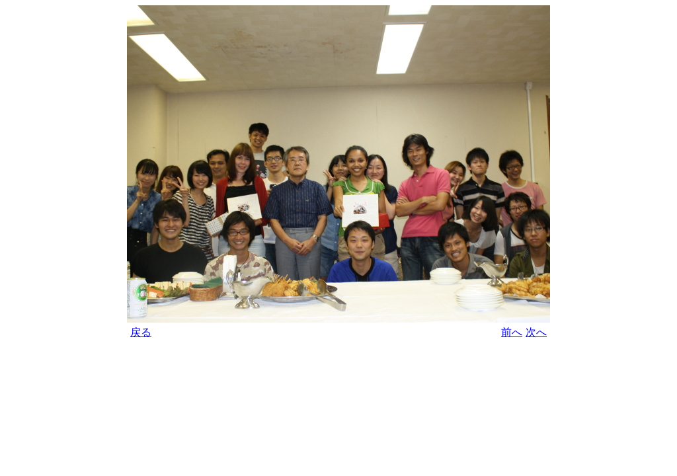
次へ (536, 332)
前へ (511, 332)
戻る (140, 332)
